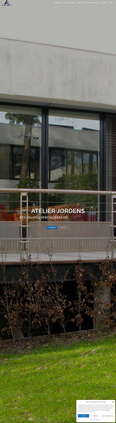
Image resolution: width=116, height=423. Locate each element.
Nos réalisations (69, 2)
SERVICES (81, 2)
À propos (52, 227)
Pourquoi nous (92, 2)
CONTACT (103, 2)
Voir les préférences (108, 416)
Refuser (95, 416)
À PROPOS (57, 2)
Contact (63, 227)
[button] (113, 402)
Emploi (111, 2)
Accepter (83, 416)
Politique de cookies (95, 419)
